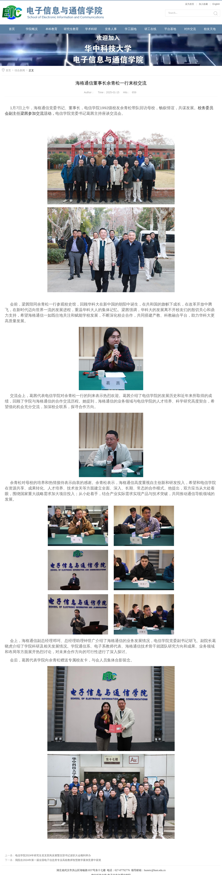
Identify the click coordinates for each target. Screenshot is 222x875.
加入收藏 (203, 4)
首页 (12, 29)
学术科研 (91, 29)
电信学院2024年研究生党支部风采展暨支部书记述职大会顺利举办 (53, 855)
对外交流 (190, 29)
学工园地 (131, 29)
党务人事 (111, 29)
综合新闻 (20, 70)
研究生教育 (71, 29)
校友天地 (210, 29)
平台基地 (170, 29)
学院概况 (32, 29)
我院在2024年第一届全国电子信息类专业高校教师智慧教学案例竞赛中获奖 (58, 860)
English (216, 4)
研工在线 (150, 29)
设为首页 (189, 4)
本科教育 (51, 29)
